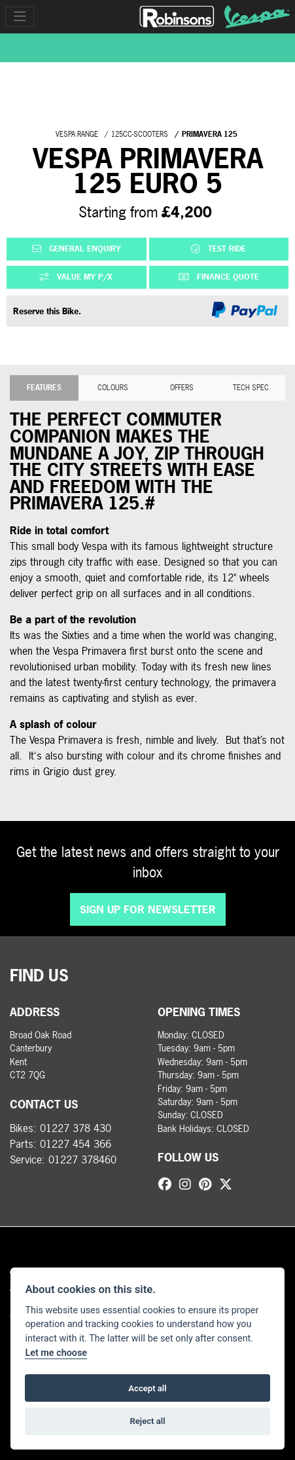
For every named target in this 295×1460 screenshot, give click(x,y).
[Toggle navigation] (19, 17)
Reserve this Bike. (47, 311)
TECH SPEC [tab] (251, 387)
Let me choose (56, 1353)
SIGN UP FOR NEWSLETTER (148, 909)
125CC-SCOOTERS (139, 134)
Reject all (147, 1421)
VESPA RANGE (77, 134)
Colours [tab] (112, 387)
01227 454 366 (75, 1144)
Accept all (147, 1388)
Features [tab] (44, 387)
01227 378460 (82, 1159)
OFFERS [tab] (182, 387)
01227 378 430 (75, 1128)
